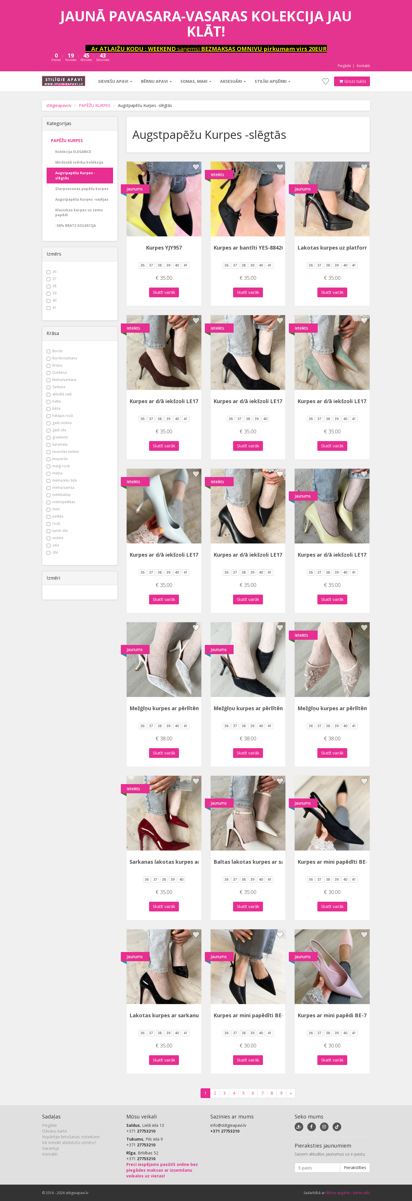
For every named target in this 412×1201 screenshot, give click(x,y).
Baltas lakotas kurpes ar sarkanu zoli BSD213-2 (274, 861)
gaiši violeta (59, 422)
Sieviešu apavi (115, 81)
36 (51, 271)
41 (51, 307)
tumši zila (57, 530)
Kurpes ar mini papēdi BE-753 (334, 1015)
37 (51, 278)
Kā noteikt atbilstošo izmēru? (69, 1142)
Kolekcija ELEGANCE (73, 151)
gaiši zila (56, 430)
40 (51, 300)
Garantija (50, 1148)
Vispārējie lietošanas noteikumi (71, 1136)
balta (54, 401)
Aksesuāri (233, 81)
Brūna (54, 365)
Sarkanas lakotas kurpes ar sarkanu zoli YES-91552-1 (196, 861)
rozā (53, 523)
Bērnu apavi (156, 81)
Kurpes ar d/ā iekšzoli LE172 (165, 401)
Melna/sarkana (61, 379)
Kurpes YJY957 (164, 247)
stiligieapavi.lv (58, 105)
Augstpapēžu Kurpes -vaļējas (81, 199)
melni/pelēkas (61, 501)
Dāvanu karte (54, 1131)
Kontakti (363, 65)
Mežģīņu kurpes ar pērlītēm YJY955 (174, 708)
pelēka (55, 516)
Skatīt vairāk (164, 292)
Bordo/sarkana (62, 358)
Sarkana (56, 386)
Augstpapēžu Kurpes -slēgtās (75, 175)
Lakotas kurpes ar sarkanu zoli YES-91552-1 (185, 1015)
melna (54, 473)
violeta (55, 537)
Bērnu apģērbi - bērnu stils (348, 1192)
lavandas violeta (63, 451)
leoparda (57, 458)
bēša (53, 408)
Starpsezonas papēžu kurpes (81, 188)
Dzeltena (57, 372)
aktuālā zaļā (59, 394)
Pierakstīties (355, 1167)
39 (51, 293)
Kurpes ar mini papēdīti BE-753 (252, 1015)
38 (51, 286)
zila (52, 552)
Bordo (55, 350)
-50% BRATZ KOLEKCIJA (75, 225)
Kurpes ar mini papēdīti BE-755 (336, 861)
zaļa (53, 545)
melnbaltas (58, 494)
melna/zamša (60, 487)
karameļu (57, 444)
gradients (57, 437)
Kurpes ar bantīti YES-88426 (248, 247)
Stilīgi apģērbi (273, 81)
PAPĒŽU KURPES (94, 105)
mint (53, 509)
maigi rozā (58, 465)
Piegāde (344, 65)
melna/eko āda (62, 480)
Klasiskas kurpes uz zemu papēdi (79, 212)
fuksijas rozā (60, 415)
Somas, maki (195, 81)
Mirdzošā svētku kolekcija (79, 162)
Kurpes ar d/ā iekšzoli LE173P (167, 554)
